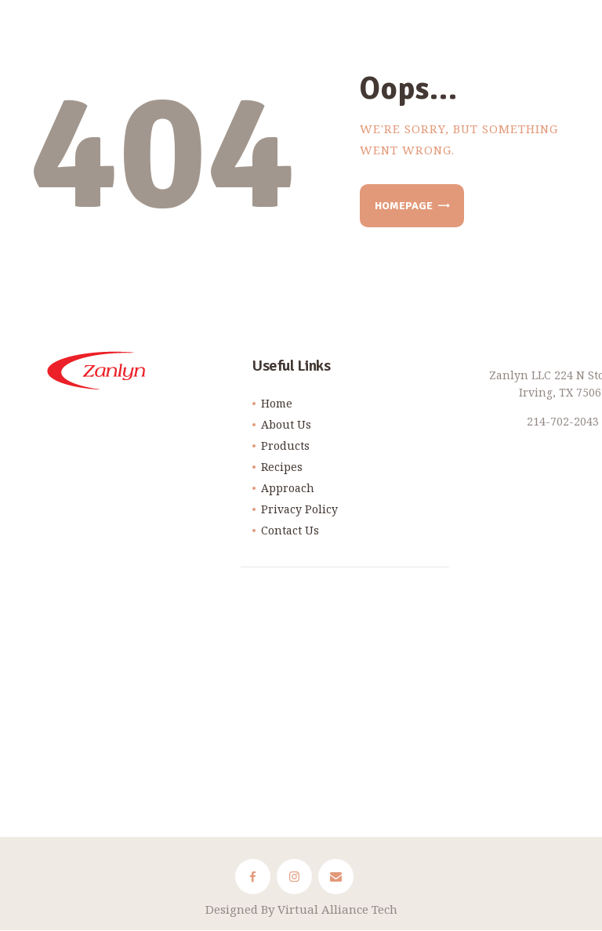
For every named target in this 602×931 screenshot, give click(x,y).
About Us (286, 424)
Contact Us (290, 530)
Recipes (282, 466)
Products (285, 445)
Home (276, 403)
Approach (287, 487)
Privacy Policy (299, 509)
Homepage (404, 205)
